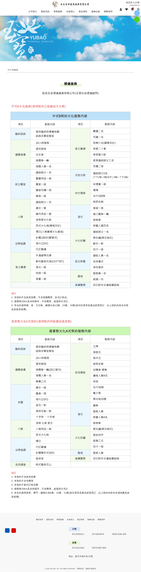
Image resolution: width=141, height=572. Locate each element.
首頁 (9, 70)
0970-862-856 (99, 548)
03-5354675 (98, 534)
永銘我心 (70, 11)
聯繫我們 (108, 11)
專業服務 (58, 11)
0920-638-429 (119, 534)
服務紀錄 (95, 11)
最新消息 (45, 11)
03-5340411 (78, 534)
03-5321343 (78, 548)
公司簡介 (32, 11)
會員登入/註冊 (128, 3)
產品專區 (83, 11)
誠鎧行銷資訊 (91, 568)
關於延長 (39, 519)
